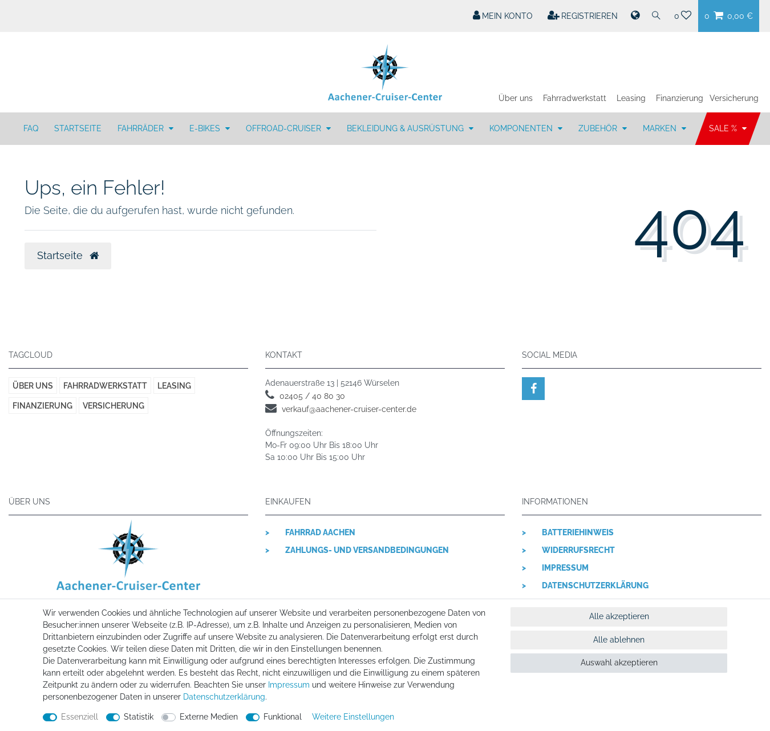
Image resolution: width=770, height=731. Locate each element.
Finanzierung (679, 98)
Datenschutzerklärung (595, 585)
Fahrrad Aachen (320, 532)
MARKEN (661, 128)
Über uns (516, 98)
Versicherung (734, 98)
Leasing (631, 98)
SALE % (724, 128)
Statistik (138, 716)
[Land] (634, 16)
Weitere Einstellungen (353, 716)
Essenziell (79, 716)
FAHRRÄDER (141, 128)
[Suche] (656, 16)
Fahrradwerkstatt (574, 98)
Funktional (283, 716)
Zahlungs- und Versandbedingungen (367, 550)
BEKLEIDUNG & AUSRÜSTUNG (406, 128)
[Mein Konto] (503, 16)
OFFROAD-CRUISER (284, 128)
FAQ (30, 128)
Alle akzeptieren (619, 616)
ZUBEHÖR (598, 128)
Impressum (565, 567)
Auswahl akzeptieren (619, 662)
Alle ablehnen (619, 639)
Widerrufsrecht (578, 550)
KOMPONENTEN (522, 128)
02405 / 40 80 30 (312, 396)
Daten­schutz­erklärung (224, 696)
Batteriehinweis (578, 532)
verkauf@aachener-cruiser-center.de (349, 409)
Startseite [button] (68, 255)
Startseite (78, 128)
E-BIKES (205, 128)
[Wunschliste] (683, 16)
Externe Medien (209, 716)
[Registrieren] (583, 16)
